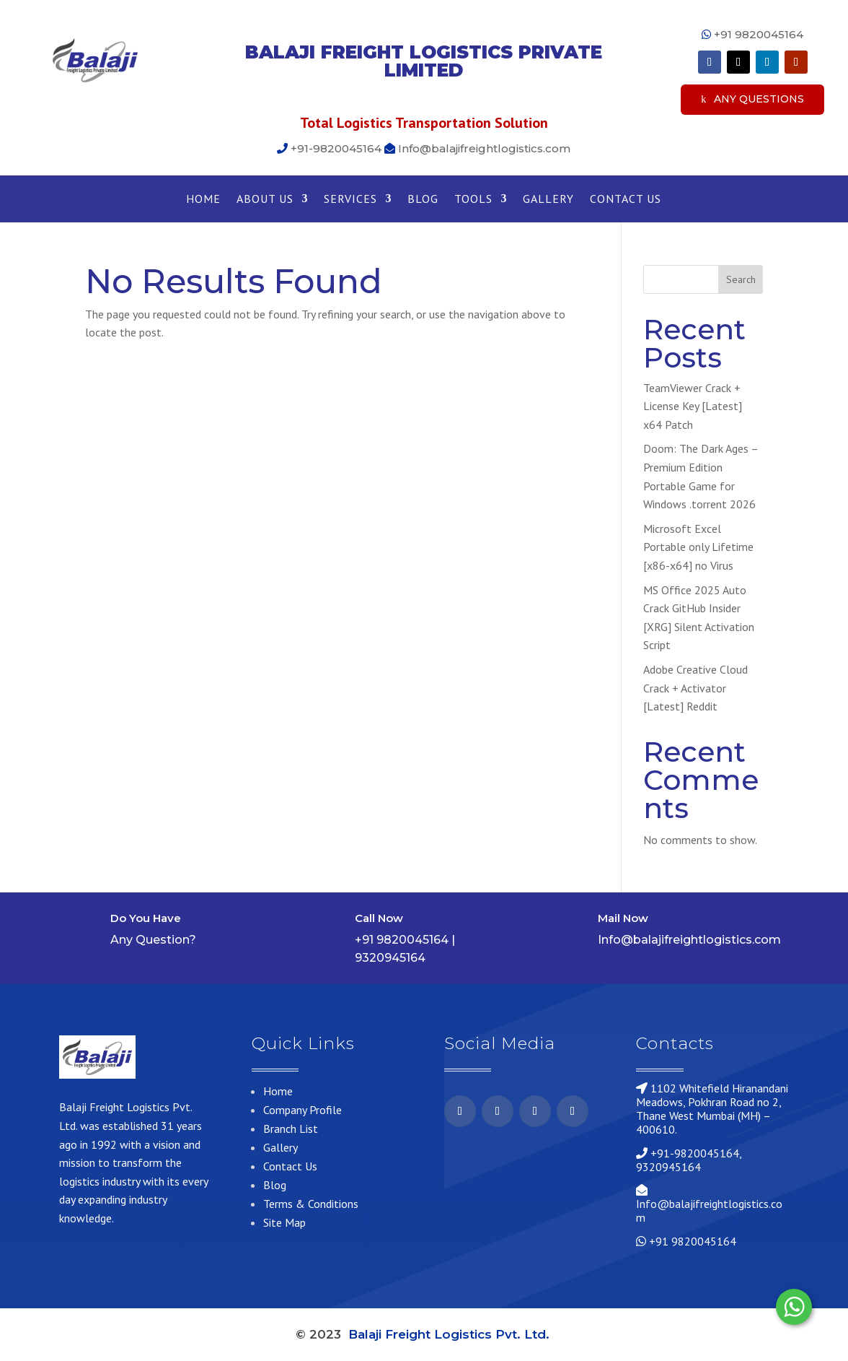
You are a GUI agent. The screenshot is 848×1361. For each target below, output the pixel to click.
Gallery (548, 200)
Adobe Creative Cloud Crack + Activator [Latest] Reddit (695, 687)
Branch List (290, 1128)
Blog (422, 200)
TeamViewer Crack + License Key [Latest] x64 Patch (692, 406)
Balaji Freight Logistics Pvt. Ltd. (450, 1334)
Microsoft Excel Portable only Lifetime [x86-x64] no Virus (698, 547)
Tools (473, 200)
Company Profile (302, 1110)
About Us (265, 200)
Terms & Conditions (310, 1203)
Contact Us (625, 200)
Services (350, 200)
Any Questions (759, 98)
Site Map (284, 1222)
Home (203, 200)
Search (741, 279)
